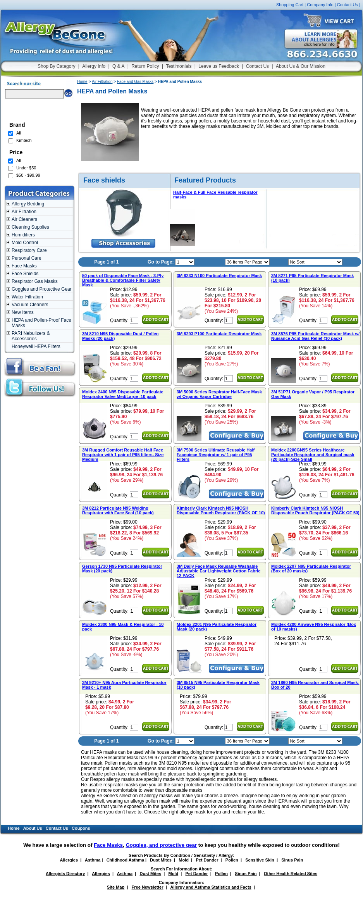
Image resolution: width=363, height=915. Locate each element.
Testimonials (178, 66)
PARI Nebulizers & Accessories (31, 336)
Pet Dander (207, 860)
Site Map (115, 887)
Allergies (69, 860)
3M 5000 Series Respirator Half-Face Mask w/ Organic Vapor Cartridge (219, 394)
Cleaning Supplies (30, 227)
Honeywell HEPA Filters (36, 346)
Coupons (81, 828)
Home (82, 81)
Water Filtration (27, 297)
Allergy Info (93, 66)
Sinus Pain (292, 860)
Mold (184, 860)
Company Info (320, 4)
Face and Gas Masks (135, 81)
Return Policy (145, 66)
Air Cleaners (24, 219)
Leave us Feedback (218, 66)
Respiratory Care (29, 250)
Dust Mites (161, 860)
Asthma (92, 860)
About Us (32, 828)
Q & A (118, 66)
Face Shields (25, 273)
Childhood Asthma (125, 860)
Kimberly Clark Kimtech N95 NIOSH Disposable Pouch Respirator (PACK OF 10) (221, 510)
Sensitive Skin (259, 860)
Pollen (231, 860)
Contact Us (347, 4)
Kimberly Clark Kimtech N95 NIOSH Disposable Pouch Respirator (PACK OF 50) (315, 510)
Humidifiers (23, 235)
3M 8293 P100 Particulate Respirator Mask (219, 333)
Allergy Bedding (28, 204)
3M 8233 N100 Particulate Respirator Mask (219, 275)
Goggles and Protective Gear (42, 289)
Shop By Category (56, 66)
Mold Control (25, 242)
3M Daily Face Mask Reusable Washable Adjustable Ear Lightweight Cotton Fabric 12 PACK (218, 571)
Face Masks (24, 266)
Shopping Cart (289, 4)
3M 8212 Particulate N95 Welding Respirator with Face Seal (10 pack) (118, 510)
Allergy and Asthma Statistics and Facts (210, 887)
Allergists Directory (65, 873)
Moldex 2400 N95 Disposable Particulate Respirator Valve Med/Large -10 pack (122, 394)
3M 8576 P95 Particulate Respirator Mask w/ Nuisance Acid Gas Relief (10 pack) (315, 336)
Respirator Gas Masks (35, 281)
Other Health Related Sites (290, 873)
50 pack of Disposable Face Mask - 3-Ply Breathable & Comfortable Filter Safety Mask (122, 280)
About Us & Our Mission (300, 66)
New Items (23, 312)
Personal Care (26, 258)
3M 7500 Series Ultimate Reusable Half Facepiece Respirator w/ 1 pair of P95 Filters (216, 455)
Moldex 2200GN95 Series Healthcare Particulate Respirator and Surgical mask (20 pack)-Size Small (312, 455)
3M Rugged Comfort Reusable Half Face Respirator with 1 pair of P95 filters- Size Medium (122, 455)
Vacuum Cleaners (30, 304)
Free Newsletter (147, 887)
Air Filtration (24, 211)
